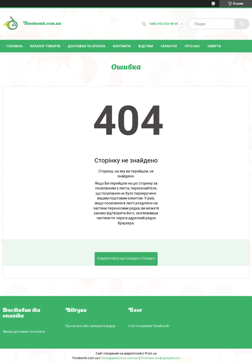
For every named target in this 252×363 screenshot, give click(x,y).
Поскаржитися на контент (120, 358)
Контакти (122, 46)
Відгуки (145, 46)
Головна (14, 46)
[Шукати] (242, 23)
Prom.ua (151, 353)
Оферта (214, 46)
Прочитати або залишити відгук (90, 326)
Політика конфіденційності (160, 358)
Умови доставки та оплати (24, 331)
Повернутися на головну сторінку (126, 259)
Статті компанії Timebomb (148, 326)
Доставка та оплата (86, 46)
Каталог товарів (45, 46)
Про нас (192, 46)
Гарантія (169, 46)
